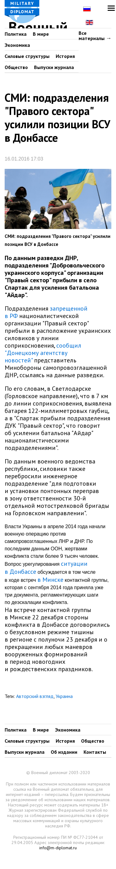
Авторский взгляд (35, 696)
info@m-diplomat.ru (58, 848)
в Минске (50, 580)
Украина (64, 696)
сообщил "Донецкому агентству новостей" (43, 352)
